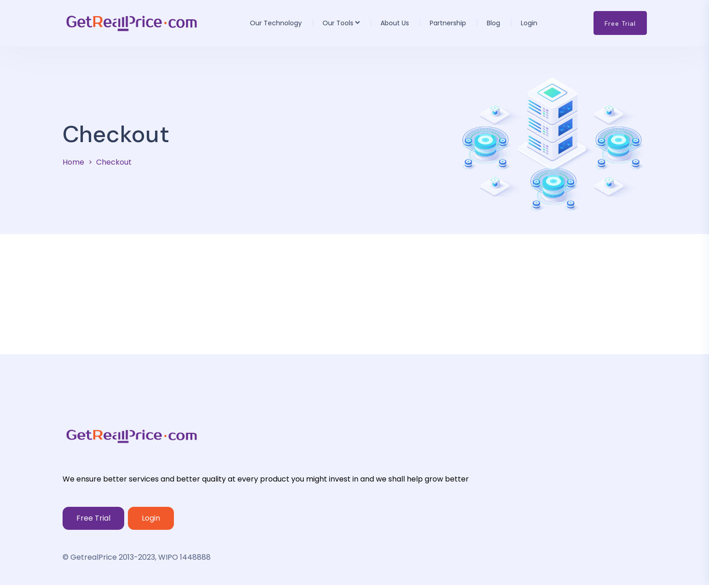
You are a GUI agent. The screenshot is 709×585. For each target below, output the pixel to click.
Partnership (448, 23)
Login (529, 23)
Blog (493, 23)
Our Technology (276, 23)
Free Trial (93, 518)
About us (394, 23)
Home (73, 162)
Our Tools (338, 23)
